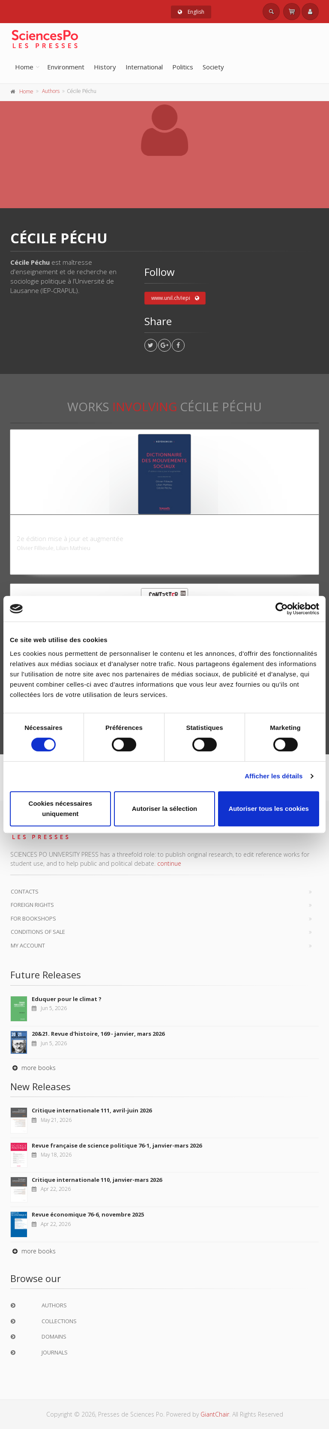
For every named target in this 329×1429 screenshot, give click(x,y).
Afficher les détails (273, 776)
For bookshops (33, 918)
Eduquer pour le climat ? (67, 999)
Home (24, 67)
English (191, 11)
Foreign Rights (32, 905)
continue (169, 863)
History (105, 67)
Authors (51, 91)
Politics (182, 67)
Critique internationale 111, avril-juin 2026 (92, 1110)
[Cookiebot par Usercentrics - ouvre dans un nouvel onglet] (281, 608)
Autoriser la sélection (164, 808)
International (144, 67)
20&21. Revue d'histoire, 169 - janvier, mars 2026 (98, 1033)
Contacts (25, 891)
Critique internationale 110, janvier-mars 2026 (97, 1180)
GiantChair (214, 1414)
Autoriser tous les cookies (268, 808)
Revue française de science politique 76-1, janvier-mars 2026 (117, 1145)
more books (33, 1068)
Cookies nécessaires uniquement (60, 808)
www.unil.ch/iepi (175, 298)
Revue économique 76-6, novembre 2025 (88, 1214)
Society (213, 67)
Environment (65, 67)
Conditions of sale (38, 932)
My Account (28, 945)
